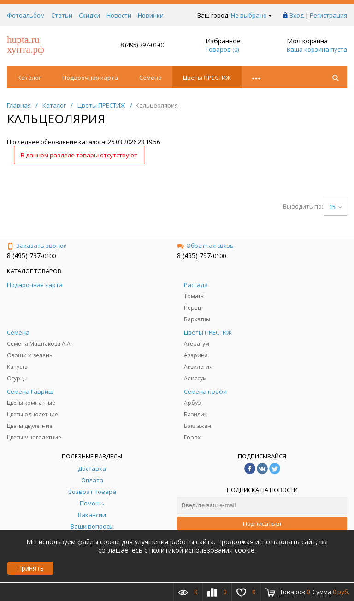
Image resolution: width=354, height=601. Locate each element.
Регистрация (328, 15)
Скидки (89, 15)
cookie (110, 541)
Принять (30, 568)
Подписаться (262, 523)
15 (335, 207)
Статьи (61, 15)
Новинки (151, 15)
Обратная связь (205, 245)
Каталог (29, 77)
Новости (118, 15)
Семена (150, 77)
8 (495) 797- (25, 255)
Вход (296, 15)
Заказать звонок (37, 245)
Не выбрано (251, 15)
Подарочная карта (90, 77)
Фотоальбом (26, 15)
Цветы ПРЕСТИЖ (207, 77)
